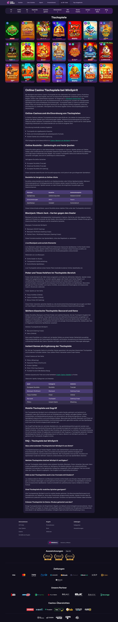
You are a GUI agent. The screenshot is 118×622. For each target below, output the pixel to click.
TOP (11, 10)
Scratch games (45, 10)
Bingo (106, 10)
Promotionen (51, 2)
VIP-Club (65, 2)
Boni (47, 528)
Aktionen (49, 531)
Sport (41, 2)
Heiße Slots (19, 10)
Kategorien (77, 525)
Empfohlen (35, 10)
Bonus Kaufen (78, 10)
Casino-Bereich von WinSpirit (60, 140)
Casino (20, 2)
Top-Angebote (77, 2)
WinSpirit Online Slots (73, 98)
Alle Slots (67, 10)
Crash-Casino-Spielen (63, 375)
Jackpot (87, 10)
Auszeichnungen (78, 528)
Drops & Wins (97, 10)
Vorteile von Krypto (24, 535)
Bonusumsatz (57, 10)
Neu (27, 10)
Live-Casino (31, 2)
